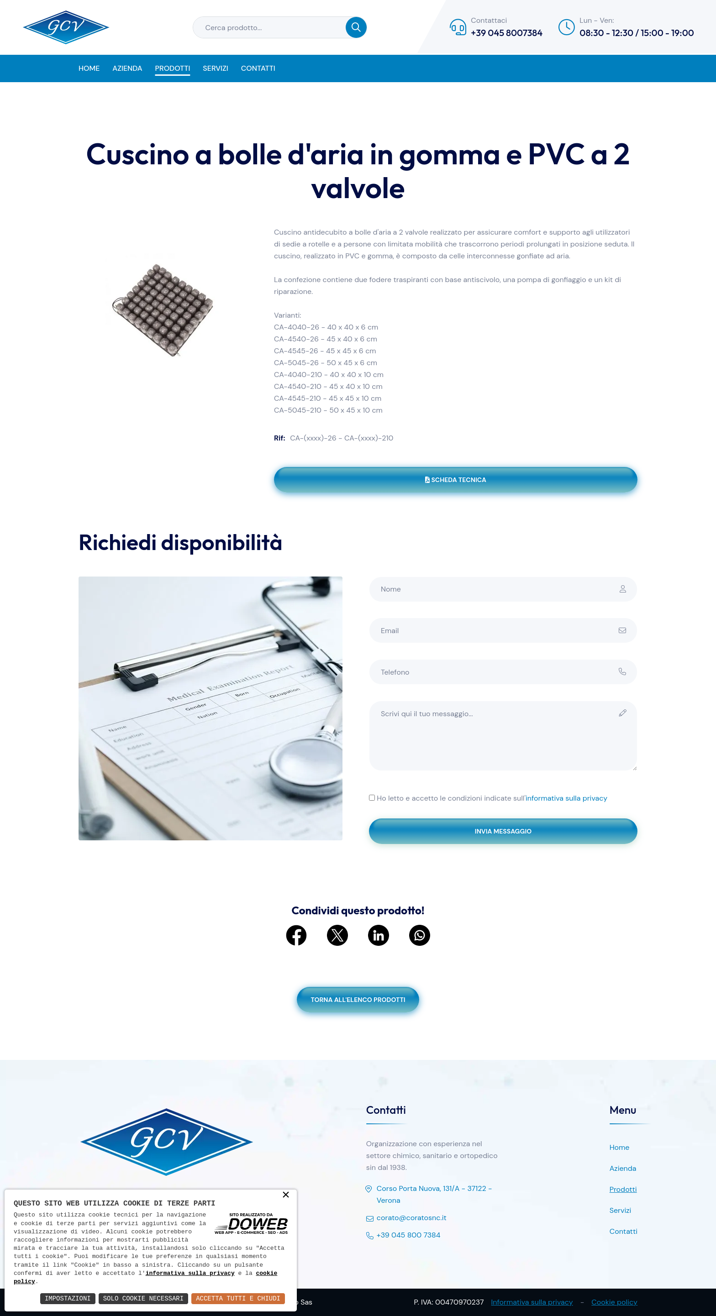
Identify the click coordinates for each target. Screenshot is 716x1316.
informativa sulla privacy (566, 798)
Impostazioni (68, 1298)
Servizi (215, 68)
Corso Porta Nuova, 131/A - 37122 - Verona (429, 1195)
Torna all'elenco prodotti (358, 1000)
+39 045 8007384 (506, 32)
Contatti (258, 68)
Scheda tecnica (455, 480)
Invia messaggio (503, 831)
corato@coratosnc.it (406, 1218)
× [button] (286, 1195)
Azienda (127, 68)
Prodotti (172, 68)
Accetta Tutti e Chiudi (238, 1298)
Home (89, 68)
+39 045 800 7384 (403, 1235)
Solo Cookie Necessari (143, 1298)
